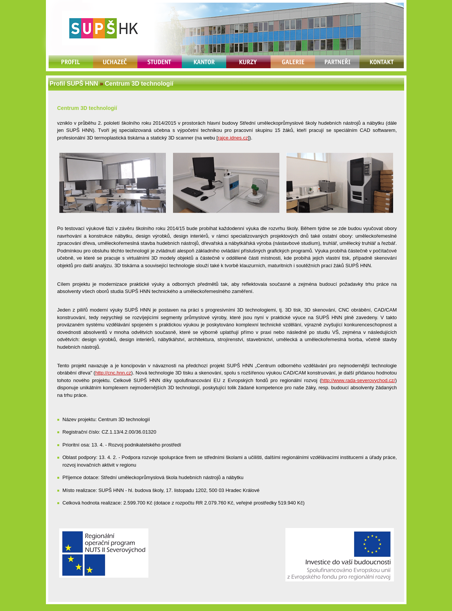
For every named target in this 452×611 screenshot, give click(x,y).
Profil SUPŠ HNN (74, 83)
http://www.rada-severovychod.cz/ (358, 380)
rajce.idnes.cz (233, 138)
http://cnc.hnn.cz (113, 373)
